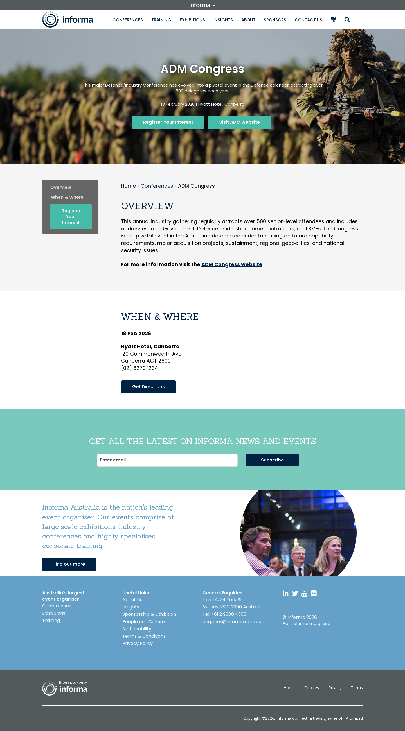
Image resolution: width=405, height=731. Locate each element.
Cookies (311, 687)
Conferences (127, 20)
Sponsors (275, 20)
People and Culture (143, 621)
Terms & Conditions (144, 636)
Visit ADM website (239, 122)
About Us (132, 599)
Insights (223, 20)
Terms (357, 687)
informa (202, 5)
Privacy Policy (137, 643)
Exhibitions (192, 20)
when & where (67, 197)
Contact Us (308, 20)
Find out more (69, 564)
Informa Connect (291, 718)
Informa (73, 19)
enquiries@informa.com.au (231, 621)
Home (289, 687)
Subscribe (272, 460)
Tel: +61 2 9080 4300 (224, 614)
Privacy (334, 687)
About (248, 20)
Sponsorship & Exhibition (149, 614)
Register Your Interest (168, 122)
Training (161, 20)
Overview (60, 187)
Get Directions (148, 386)
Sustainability (136, 629)
